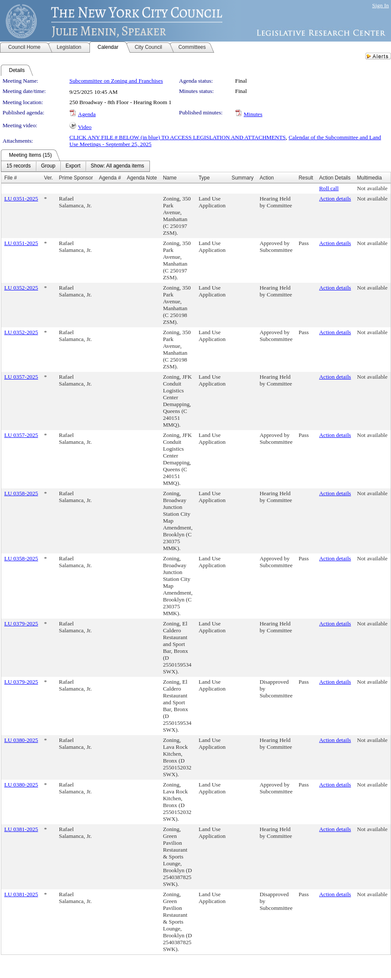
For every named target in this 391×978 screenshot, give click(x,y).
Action (267, 178)
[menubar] (75, 166)
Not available (372, 188)
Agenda (87, 114)
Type (204, 178)
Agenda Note (142, 178)
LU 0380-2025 (21, 740)
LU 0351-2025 (21, 198)
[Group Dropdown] (48, 166)
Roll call (329, 188)
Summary (243, 178)
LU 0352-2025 (21, 287)
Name (169, 178)
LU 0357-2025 (21, 377)
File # (10, 178)
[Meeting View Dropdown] (117, 166)
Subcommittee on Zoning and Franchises (116, 81)
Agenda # (110, 178)
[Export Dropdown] (73, 166)
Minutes (253, 114)
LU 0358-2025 (21, 493)
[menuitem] (18, 166)
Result (305, 178)
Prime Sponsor (76, 178)
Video (85, 127)
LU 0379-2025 (21, 623)
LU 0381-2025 (21, 829)
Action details (335, 198)
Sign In (380, 5)
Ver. (48, 178)
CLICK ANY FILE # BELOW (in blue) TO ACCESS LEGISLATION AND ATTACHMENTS (177, 137)
